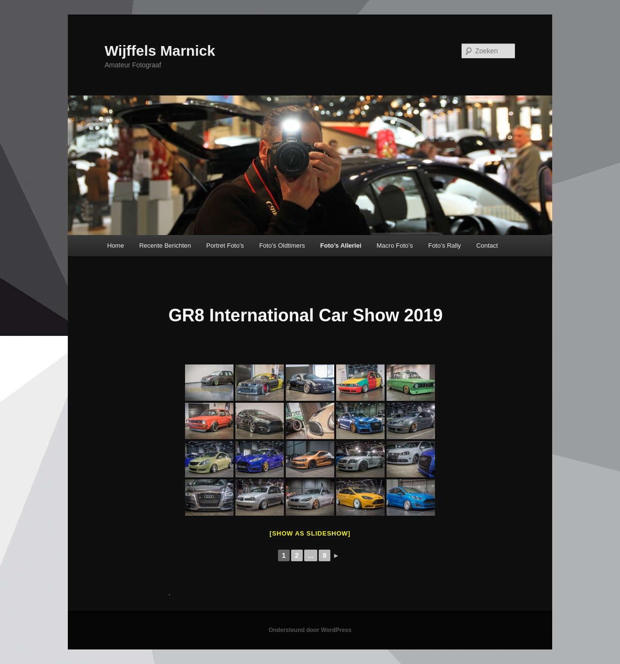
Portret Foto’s (225, 245)
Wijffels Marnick (160, 51)
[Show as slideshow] (310, 533)
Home (115, 245)
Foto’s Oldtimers (282, 245)
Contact (487, 245)
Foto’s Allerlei (340, 245)
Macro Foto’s (395, 245)
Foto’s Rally (444, 245)
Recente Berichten (165, 245)
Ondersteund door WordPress (309, 630)
